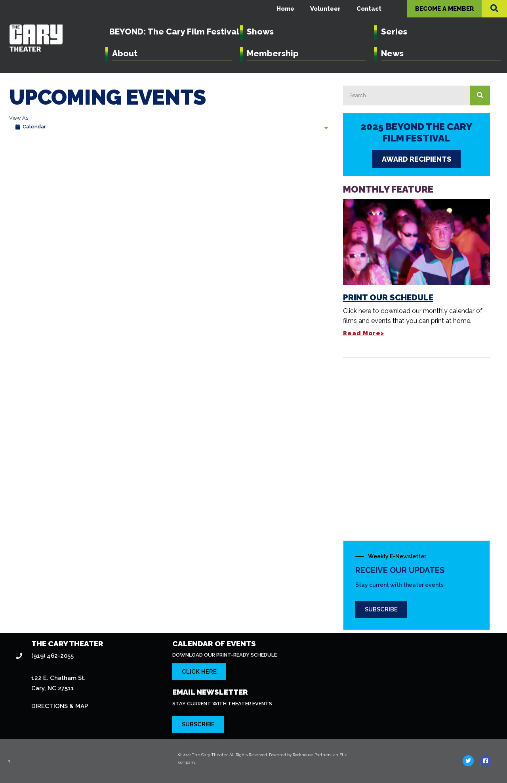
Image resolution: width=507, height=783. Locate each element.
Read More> (354, 249)
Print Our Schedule (382, 213)
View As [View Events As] (18, 118)
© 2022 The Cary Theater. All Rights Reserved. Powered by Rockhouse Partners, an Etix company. (265, 715)
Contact (370, 8)
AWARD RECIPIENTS (374, 159)
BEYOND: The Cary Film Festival (173, 31)
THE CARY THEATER (69, 604)
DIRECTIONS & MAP (60, 666)
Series (393, 31)
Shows (260, 31)
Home (292, 8)
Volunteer (329, 8)
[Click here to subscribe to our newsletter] (199, 685)
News (392, 53)
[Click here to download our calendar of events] (200, 632)
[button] (494, 8)
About (124, 53)
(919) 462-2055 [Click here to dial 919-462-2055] (51, 616)
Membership (271, 53)
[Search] (496, 95)
